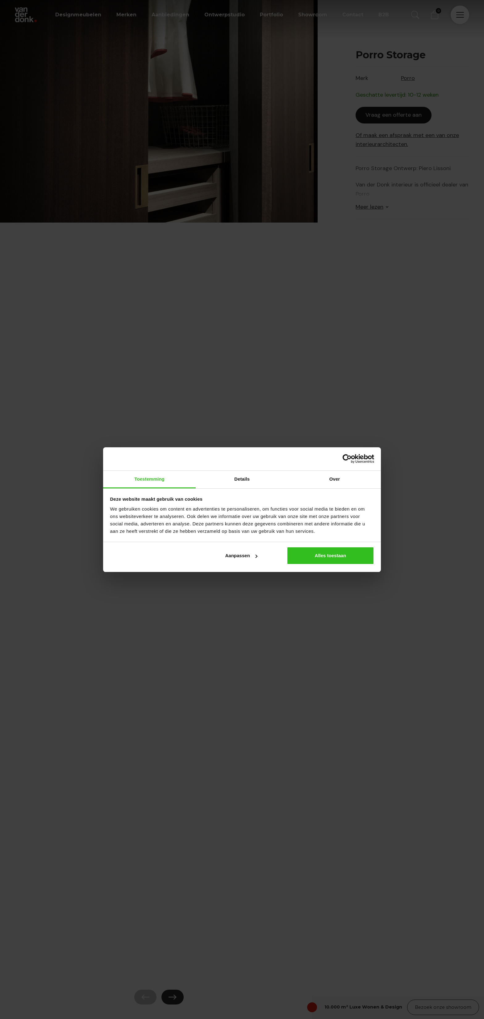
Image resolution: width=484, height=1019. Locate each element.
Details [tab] (242, 479)
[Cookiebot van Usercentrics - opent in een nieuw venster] (347, 458)
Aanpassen (241, 555)
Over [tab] (334, 479)
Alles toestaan (330, 555)
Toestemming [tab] (149, 479)
